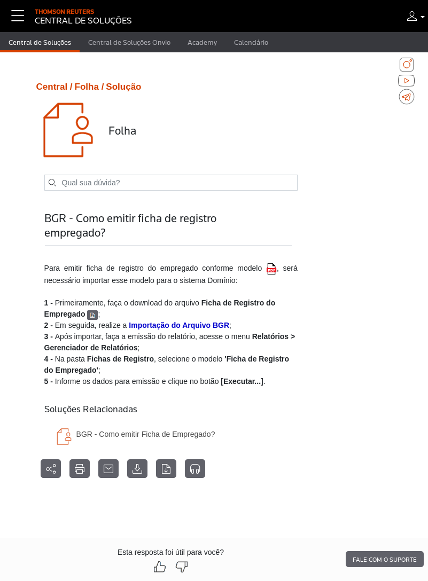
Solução (123, 87)
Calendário (251, 42)
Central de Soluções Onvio (129, 42)
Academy (202, 42)
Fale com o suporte (385, 559)
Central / (54, 87)
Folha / (89, 87)
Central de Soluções (40, 42)
